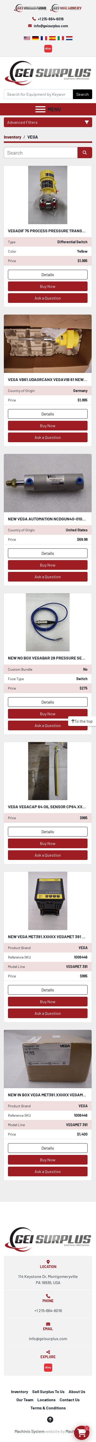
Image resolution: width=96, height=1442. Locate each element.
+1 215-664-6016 (51, 19)
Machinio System (30, 1431)
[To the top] (82, 721)
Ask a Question (48, 297)
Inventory (19, 1391)
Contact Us (70, 1399)
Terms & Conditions (48, 1407)
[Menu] (40, 109)
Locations (46, 1399)
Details (47, 274)
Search (82, 94)
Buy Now (48, 286)
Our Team (24, 1399)
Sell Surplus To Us (48, 1391)
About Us (77, 1391)
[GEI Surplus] (48, 1238)
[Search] (38, 94)
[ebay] (48, 48)
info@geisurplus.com (51, 26)
